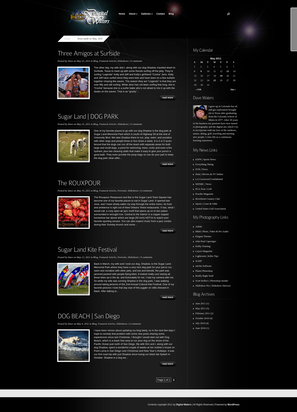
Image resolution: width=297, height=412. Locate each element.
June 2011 (200, 303)
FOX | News (201, 169)
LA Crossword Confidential (209, 179)
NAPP (198, 261)
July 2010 (200, 323)
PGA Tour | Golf (203, 189)
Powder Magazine (204, 193)
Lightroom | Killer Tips (206, 256)
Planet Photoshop (204, 270)
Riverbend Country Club (207, 198)
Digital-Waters (183, 404)
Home (122, 14)
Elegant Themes (203, 236)
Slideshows (123, 61)
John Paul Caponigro (205, 241)
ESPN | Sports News (205, 159)
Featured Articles (107, 61)
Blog (171, 14)
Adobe (198, 226)
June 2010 (200, 328)
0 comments (136, 61)
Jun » (233, 89)
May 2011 (200, 308)
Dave (70, 61)
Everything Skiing (204, 164)
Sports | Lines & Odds (206, 203)
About (133, 14)
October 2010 (202, 318)
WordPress (233, 404)
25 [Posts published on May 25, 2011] (214, 80)
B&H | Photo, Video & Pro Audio (212, 231)
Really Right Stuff (204, 275)
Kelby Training (202, 246)
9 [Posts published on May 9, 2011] (201, 71)
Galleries (147, 14)
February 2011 (202, 313)
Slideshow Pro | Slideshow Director (213, 285)
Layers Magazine (204, 251)
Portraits (122, 190)
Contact (160, 14)
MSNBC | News (203, 184)
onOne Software (203, 265)
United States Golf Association (210, 208)
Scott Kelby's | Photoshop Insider (211, 280)
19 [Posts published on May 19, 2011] (221, 75)
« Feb (198, 89)
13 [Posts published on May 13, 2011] (227, 71)
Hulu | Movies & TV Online (209, 174)
